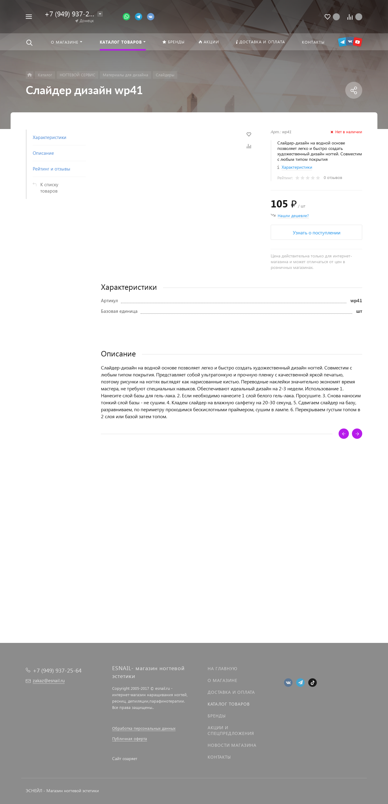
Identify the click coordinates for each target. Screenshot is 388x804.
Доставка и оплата (231, 692)
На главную (222, 668)
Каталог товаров (229, 704)
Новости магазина (232, 745)
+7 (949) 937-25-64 (74, 13)
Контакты (219, 757)
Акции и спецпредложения (231, 730)
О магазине (222, 680)
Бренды (217, 716)
